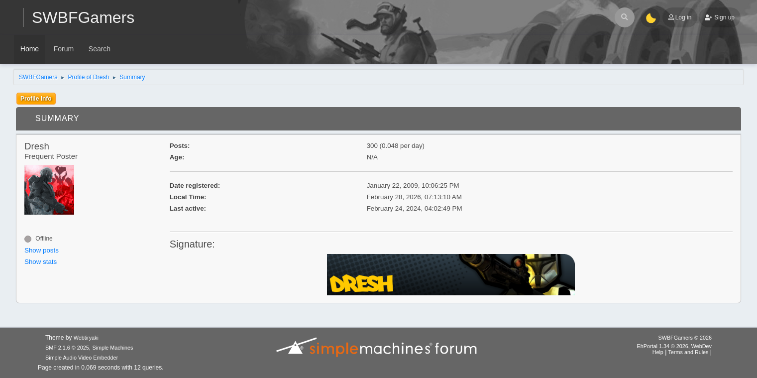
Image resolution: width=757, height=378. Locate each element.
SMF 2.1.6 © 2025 (67, 348)
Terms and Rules (688, 352)
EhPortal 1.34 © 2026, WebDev (674, 346)
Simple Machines (112, 348)
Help (657, 352)
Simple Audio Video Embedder (81, 358)
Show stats (40, 261)
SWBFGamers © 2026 (685, 338)
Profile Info (36, 98)
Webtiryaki (86, 338)
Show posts (41, 250)
